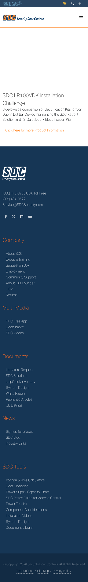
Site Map (43, 571)
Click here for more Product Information (34, 130)
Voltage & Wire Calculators (25, 480)
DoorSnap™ (15, 327)
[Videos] (30, 216)
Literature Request (19, 370)
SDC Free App (16, 321)
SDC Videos (15, 333)
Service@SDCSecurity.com (23, 205)
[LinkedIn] (22, 216)
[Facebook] (6, 216)
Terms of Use (24, 571)
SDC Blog (13, 437)
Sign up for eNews (19, 431)
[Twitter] (14, 216)
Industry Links (16, 443)
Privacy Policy (62, 571)
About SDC (14, 253)
